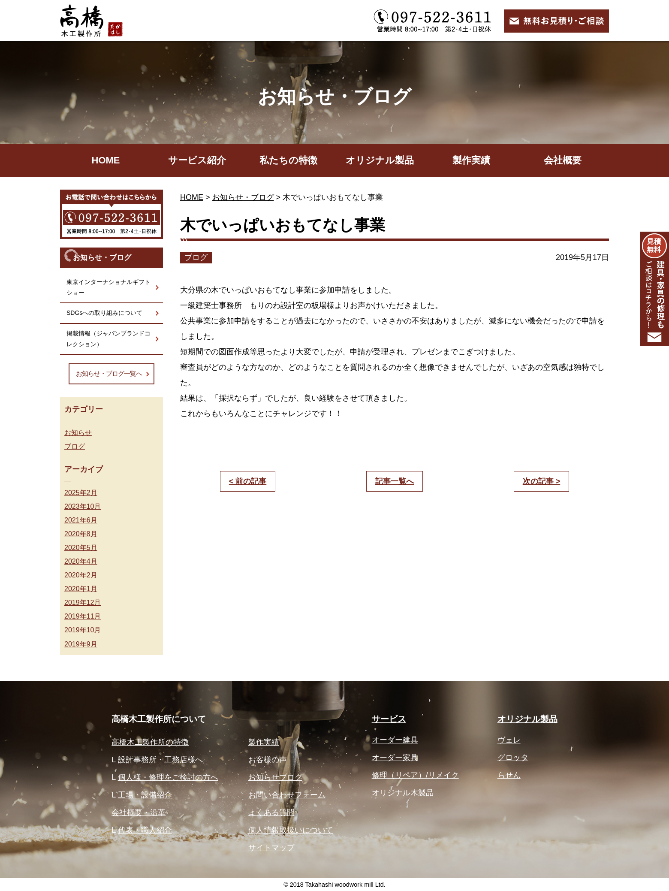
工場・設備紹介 (145, 795)
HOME (106, 160)
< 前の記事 (248, 481)
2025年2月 (80, 492)
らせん (509, 775)
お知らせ (78, 432)
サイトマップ (271, 847)
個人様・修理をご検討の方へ (168, 777)
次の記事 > (542, 481)
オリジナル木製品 (403, 792)
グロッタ (512, 757)
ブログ (74, 446)
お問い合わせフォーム (286, 795)
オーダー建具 (395, 740)
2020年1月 (80, 588)
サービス (389, 719)
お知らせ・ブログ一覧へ (109, 373)
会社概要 (563, 160)
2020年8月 (80, 534)
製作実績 (471, 160)
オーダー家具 (395, 757)
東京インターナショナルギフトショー (108, 287)
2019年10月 (82, 630)
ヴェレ (509, 740)
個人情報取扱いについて (290, 830)
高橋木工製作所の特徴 (150, 742)
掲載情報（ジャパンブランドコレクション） (108, 338)
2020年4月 (80, 561)
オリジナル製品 (380, 160)
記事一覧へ (394, 481)
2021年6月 (80, 520)
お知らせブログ (275, 777)
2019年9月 (80, 644)
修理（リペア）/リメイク (415, 775)
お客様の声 (267, 759)
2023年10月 (82, 506)
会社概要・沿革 (139, 812)
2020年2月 (80, 575)
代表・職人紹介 (145, 830)
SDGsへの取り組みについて (104, 312)
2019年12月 (82, 602)
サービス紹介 (197, 160)
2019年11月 (82, 616)
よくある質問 (271, 812)
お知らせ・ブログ (243, 197)
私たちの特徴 (288, 160)
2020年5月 (80, 547)
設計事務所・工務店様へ (160, 759)
